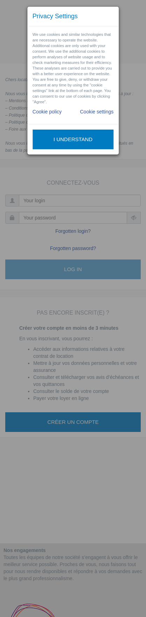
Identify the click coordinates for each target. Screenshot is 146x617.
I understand (73, 139)
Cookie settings (96, 111)
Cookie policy (47, 111)
